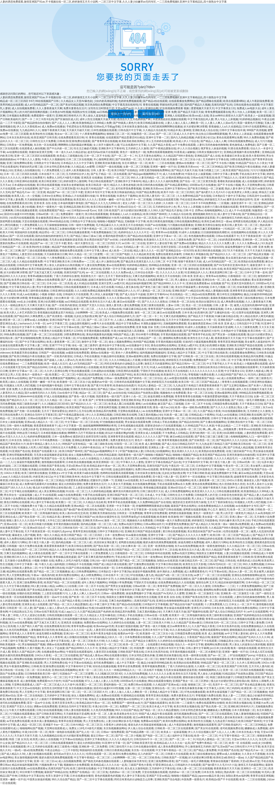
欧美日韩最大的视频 (40, 524)
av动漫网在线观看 (16, 152)
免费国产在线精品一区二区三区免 (230, 699)
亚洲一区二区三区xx (45, 761)
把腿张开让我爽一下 (101, 480)
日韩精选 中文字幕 (150, 578)
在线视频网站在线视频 (244, 232)
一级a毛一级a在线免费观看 (27, 750)
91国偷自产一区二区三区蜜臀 (76, 673)
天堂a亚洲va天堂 (76, 465)
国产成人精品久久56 (202, 524)
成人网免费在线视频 (232, 301)
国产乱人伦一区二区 (87, 732)
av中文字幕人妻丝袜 (236, 633)
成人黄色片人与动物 (83, 644)
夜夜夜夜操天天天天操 (228, 338)
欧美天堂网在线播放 (103, 429)
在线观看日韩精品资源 (147, 418)
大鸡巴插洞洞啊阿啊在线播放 (165, 126)
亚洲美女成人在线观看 (148, 432)
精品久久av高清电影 (259, 513)
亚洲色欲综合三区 (50, 429)
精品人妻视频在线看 (217, 290)
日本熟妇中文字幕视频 (234, 330)
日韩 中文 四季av (193, 210)
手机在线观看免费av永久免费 (174, 484)
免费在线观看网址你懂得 (214, 629)
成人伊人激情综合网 (107, 261)
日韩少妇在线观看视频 (49, 710)
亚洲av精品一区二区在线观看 (88, 505)
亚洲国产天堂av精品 (158, 775)
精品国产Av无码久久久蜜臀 (168, 593)
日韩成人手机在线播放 (86, 356)
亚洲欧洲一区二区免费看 (93, 746)
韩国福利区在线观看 (26, 232)
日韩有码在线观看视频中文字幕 (132, 381)
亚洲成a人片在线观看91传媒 (78, 195)
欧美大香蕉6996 (255, 155)
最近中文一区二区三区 (109, 644)
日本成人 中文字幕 (155, 494)
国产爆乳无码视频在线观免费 (192, 699)
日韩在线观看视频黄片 (76, 287)
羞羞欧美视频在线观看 (223, 297)
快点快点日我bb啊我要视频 (211, 133)
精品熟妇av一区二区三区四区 (90, 717)
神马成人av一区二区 (260, 440)
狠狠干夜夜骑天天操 (53, 130)
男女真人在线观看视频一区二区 (155, 279)
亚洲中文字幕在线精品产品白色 (163, 462)
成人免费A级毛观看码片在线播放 (38, 484)
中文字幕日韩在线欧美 (215, 352)
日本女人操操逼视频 (236, 308)
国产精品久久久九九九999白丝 (103, 203)
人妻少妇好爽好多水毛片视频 (122, 721)
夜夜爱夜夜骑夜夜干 (210, 385)
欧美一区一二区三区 (90, 670)
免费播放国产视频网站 (63, 378)
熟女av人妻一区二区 (240, 571)
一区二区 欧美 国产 (83, 400)
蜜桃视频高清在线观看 (242, 629)
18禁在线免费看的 (240, 159)
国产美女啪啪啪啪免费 (28, 338)
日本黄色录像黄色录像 (189, 688)
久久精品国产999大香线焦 (178, 155)
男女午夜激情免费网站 (49, 287)
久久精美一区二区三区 (176, 203)
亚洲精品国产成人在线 (207, 155)
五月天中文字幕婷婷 (177, 319)
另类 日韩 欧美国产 (109, 210)
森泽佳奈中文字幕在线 (112, 345)
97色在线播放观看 (79, 370)
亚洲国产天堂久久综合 (92, 305)
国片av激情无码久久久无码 (40, 392)
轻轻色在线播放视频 (104, 666)
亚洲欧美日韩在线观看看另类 (135, 407)
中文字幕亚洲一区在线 (144, 509)
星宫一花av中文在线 (55, 597)
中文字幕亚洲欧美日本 (57, 261)
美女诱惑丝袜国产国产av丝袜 (101, 239)
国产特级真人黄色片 (124, 122)
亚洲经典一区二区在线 (255, 239)
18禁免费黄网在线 (74, 334)
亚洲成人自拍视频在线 (27, 170)
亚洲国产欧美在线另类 (195, 597)
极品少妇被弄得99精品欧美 (156, 662)
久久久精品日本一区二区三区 (243, 546)
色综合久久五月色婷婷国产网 (134, 119)
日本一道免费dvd (62, 436)
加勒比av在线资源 (167, 560)
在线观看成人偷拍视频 (32, 148)
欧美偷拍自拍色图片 (124, 385)
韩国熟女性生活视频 (83, 111)
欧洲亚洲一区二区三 (11, 319)
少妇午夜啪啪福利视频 (144, 297)
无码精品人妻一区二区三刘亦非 (141, 246)
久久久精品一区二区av (57, 400)
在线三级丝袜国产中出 (239, 451)
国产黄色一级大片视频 (82, 396)
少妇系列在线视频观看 (21, 217)
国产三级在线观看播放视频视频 (40, 250)
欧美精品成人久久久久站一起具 (74, 629)
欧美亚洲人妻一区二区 (204, 600)
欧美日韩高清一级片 (97, 184)
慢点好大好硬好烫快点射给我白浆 (52, 487)
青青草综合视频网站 (251, 206)
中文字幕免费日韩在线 (52, 567)
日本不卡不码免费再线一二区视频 (210, 203)
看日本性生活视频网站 (230, 294)
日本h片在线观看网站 (254, 126)
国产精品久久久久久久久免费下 (191, 535)
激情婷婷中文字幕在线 (47, 659)
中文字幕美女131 (225, 108)
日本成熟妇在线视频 (23, 184)
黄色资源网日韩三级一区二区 (226, 272)
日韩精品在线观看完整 (166, 199)
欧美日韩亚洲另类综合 (24, 330)
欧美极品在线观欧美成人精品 (45, 469)
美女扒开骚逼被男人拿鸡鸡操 (192, 287)
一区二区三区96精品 (211, 166)
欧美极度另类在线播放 (24, 352)
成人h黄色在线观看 (40, 553)
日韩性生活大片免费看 (43, 141)
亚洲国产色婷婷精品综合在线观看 (253, 615)
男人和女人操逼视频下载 (104, 294)
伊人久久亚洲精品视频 (99, 414)
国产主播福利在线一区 (222, 312)
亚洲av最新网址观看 (137, 356)
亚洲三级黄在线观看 (152, 305)
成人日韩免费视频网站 (178, 491)
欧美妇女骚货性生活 (207, 301)
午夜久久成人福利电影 (52, 564)
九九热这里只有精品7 (185, 385)
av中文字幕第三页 (57, 323)
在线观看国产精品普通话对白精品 (125, 137)
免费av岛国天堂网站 (130, 524)
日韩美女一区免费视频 (19, 144)
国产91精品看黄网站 (176, 184)
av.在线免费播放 (151, 411)
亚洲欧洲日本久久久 (15, 556)
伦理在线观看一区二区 (236, 531)
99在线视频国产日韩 (47, 101)
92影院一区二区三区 (126, 443)
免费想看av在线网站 (95, 622)
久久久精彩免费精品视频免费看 (93, 290)
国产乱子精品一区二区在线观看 (109, 173)
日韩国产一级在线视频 (109, 166)
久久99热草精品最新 (105, 454)
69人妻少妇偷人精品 (43, 586)
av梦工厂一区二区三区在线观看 (212, 575)
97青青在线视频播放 (107, 400)
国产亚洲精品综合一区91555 (207, 246)
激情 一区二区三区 (145, 312)
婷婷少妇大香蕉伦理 (195, 527)
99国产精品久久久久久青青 (114, 509)
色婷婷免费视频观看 (130, 101)
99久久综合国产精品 (66, 498)
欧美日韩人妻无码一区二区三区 (140, 111)
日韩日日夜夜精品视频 (56, 389)
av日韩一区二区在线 (133, 243)
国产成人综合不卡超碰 (132, 294)
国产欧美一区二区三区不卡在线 (87, 597)
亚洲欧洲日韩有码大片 (68, 115)
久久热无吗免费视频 (15, 629)
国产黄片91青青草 (101, 385)
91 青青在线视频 (148, 104)
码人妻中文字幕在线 (42, 502)
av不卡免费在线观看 (184, 144)
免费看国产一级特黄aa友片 (127, 702)
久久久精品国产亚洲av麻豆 (186, 622)
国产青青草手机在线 (199, 334)
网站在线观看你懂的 (115, 655)
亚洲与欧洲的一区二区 (202, 432)
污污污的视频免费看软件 (75, 429)
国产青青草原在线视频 (105, 141)
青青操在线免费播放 (60, 199)
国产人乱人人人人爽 (63, 122)
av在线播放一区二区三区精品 (47, 480)
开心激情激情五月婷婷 (229, 217)
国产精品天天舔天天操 (190, 111)
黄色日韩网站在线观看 (17, 502)
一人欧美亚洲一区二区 (251, 458)
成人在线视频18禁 (252, 181)
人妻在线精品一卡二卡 (13, 618)
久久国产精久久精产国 (30, 626)
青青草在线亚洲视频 (254, 359)
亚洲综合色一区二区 (213, 279)
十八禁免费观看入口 (53, 170)
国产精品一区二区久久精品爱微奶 (68, 604)
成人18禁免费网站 (91, 575)
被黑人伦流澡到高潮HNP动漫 (251, 305)
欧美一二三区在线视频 (162, 163)
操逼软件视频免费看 (64, 268)
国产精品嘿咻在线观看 (209, 101)
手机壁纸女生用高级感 (79, 126)
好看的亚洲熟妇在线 (177, 177)
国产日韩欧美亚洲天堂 (59, 717)
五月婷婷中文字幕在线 (216, 159)
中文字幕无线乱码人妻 (200, 119)
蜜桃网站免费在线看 (174, 338)
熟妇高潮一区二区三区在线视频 (242, 772)
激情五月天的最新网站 (157, 363)
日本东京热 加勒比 (19, 440)
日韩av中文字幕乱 (63, 418)
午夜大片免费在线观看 (22, 710)
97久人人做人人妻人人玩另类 (102, 680)
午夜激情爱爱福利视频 (215, 396)
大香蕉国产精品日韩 (198, 637)
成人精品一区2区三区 (29, 724)
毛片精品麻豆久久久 (107, 225)
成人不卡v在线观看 (240, 210)
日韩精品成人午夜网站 (202, 414)
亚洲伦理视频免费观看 (19, 454)
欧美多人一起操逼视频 (258, 115)
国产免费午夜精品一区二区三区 (209, 742)
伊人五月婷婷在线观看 (159, 141)
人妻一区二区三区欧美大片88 (152, 622)
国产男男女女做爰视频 (118, 586)
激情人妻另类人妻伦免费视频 (123, 305)
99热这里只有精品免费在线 (158, 429)
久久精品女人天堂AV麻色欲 (76, 101)
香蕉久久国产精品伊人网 (26, 651)
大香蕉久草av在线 (194, 659)
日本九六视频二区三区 (223, 287)
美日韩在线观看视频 (96, 214)
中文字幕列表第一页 (23, 509)
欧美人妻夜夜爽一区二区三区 (63, 341)
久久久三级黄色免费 (179, 239)
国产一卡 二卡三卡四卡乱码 (37, 119)
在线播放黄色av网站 (53, 651)
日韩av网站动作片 (153, 524)
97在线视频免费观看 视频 (175, 108)
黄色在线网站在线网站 (164, 345)
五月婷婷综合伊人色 (77, 173)
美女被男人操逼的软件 (257, 341)
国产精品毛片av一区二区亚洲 (28, 192)
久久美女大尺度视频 (119, 484)
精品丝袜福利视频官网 (139, 283)
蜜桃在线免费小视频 (169, 717)
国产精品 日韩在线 (224, 560)
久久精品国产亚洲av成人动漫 (169, 684)
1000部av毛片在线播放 (202, 184)
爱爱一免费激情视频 (212, 257)
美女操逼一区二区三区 (215, 516)
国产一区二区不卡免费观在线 (31, 228)
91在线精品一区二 (180, 294)
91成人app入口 (67, 611)
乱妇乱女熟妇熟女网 (85, 316)
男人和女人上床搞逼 (240, 133)
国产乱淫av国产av (222, 746)
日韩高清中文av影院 (258, 195)
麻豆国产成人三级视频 (170, 403)
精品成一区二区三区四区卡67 (17, 101)
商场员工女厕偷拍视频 (62, 228)
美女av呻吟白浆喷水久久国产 (227, 115)
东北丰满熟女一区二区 (135, 163)
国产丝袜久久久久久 (108, 527)
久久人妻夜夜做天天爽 (49, 108)
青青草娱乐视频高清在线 (174, 469)
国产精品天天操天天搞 (184, 170)
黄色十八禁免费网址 (127, 352)
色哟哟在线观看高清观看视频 (213, 400)
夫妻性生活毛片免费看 (191, 618)
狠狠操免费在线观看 (71, 250)
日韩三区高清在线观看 (177, 498)
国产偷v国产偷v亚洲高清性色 (80, 509)
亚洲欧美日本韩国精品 (59, 308)
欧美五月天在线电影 (132, 225)
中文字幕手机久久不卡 (219, 363)
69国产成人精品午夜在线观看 (110, 564)
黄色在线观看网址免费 (229, 137)
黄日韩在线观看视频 (48, 184)
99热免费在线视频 (14, 334)
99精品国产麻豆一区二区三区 (218, 662)
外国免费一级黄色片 (145, 648)
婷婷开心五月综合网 (80, 411)
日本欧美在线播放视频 (35, 239)
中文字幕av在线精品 (80, 662)
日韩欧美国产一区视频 (174, 757)
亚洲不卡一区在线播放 (192, 476)
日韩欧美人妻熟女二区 (24, 567)
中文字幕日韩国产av (83, 516)
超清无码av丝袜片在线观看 (103, 152)
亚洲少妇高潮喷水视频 (51, 301)
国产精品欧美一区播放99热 (255, 527)
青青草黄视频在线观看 (175, 440)
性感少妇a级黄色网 (100, 608)
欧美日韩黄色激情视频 (160, 221)
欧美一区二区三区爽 (242, 509)
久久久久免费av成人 (248, 243)
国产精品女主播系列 (144, 640)
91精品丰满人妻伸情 (179, 130)
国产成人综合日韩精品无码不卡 (180, 443)
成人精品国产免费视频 (90, 378)
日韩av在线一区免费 (156, 615)
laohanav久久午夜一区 (204, 319)
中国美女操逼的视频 (38, 779)
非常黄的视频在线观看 (97, 330)
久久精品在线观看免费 (30, 261)
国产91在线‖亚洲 (39, 378)
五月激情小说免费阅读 (13, 498)
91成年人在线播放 (189, 232)
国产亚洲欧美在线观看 (30, 662)
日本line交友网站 (51, 195)
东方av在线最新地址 (151, 480)
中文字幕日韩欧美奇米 (67, 476)
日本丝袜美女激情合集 (134, 126)
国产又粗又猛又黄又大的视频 (124, 115)
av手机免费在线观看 (18, 721)
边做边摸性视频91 (79, 323)
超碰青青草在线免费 (121, 418)
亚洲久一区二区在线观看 (220, 389)
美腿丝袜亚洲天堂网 (40, 152)
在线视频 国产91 (220, 283)
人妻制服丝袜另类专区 (134, 761)
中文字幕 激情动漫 (187, 268)
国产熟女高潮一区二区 (32, 516)
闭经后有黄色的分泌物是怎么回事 (123, 363)
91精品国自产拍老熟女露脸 (143, 392)
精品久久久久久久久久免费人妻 (217, 243)
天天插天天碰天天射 (78, 130)
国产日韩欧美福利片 (229, 724)
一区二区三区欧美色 (148, 757)
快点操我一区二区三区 (189, 429)
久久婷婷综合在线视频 (121, 622)
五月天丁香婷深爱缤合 (118, 276)
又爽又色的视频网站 (144, 276)
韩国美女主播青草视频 (209, 553)
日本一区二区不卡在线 (97, 155)
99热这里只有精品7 (28, 432)
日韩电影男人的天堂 (206, 494)
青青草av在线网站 (216, 276)
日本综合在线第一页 (146, 272)
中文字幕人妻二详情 (36, 345)
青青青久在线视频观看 (235, 381)
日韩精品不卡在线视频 (79, 564)
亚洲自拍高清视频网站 (65, 670)
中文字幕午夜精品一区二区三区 (94, 228)
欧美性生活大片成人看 (103, 301)
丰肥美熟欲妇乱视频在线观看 (169, 119)
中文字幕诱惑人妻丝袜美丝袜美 (225, 717)
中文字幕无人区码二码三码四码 (222, 688)
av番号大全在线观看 (103, 323)
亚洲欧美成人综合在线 (205, 130)
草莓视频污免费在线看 (201, 374)
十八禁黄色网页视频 (105, 407)
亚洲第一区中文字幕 (114, 268)
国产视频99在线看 (197, 611)
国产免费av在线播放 (185, 243)
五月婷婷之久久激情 (137, 148)
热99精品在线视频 (159, 265)
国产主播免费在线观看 (141, 564)
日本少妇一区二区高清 (144, 217)
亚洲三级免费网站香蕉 (19, 163)
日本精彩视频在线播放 (53, 432)
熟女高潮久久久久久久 (184, 451)
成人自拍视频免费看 (23, 108)
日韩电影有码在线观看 (157, 553)
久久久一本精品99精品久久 (119, 670)
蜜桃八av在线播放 (146, 403)
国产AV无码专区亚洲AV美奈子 (231, 265)
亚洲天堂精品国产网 (244, 567)
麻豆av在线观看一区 (129, 301)
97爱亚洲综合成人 (163, 764)
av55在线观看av (78, 608)
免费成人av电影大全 (248, 108)
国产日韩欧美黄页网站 (49, 713)
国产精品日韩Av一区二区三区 (188, 363)
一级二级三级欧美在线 (100, 443)
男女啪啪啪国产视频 (33, 644)
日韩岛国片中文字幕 (129, 130)
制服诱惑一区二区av (143, 133)
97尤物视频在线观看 (111, 422)
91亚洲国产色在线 (19, 451)
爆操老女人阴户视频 (255, 480)
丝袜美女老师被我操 (72, 184)
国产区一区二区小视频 (128, 735)
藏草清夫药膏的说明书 (239, 199)
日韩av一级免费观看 (116, 378)
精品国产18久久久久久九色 (15, 487)
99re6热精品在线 (59, 221)
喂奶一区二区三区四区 (122, 659)
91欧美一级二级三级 (175, 414)
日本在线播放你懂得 (171, 327)
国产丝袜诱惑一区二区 (128, 159)
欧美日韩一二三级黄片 (76, 578)
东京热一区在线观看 (45, 144)
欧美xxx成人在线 (199, 115)
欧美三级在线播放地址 (250, 297)
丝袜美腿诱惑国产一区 (13, 527)
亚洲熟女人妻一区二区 (161, 447)
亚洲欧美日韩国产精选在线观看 (117, 257)
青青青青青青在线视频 (188, 396)
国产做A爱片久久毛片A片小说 (213, 192)
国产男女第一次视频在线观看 (229, 334)
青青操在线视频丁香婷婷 (224, 761)
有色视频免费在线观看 (201, 235)
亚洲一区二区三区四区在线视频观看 (34, 155)
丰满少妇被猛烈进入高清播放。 (129, 330)
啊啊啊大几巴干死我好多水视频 (86, 432)
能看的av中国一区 (102, 381)
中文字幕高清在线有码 (125, 104)
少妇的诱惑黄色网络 (130, 239)
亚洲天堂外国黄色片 (250, 177)
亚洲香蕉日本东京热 (193, 389)
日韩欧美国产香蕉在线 (52, 465)
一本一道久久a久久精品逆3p (69, 152)
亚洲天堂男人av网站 (136, 458)
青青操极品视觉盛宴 (40, 297)
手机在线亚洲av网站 (191, 199)
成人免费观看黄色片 (154, 567)
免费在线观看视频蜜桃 (160, 152)
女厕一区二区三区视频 (136, 166)
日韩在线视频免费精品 (240, 141)
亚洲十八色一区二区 (134, 396)
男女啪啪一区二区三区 (227, 469)
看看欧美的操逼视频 (229, 181)
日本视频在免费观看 (18, 115)
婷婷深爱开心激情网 (75, 181)
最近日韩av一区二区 (102, 735)
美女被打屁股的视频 (126, 626)
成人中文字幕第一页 (69, 425)
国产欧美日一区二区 (204, 239)
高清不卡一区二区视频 (138, 199)
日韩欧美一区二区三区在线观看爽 (174, 728)
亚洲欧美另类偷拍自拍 (102, 513)
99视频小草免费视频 (120, 582)
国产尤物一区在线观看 (27, 411)
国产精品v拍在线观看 (155, 101)
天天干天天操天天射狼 (257, 250)
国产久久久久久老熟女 (155, 301)
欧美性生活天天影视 (194, 564)
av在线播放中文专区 (138, 345)
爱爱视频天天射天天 (202, 108)
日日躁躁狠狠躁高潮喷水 (215, 232)
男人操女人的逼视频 (209, 673)
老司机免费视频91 (104, 662)
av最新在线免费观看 (77, 352)
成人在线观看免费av (15, 268)
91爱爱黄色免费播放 (77, 480)
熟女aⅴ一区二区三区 (66, 133)
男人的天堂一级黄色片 (233, 513)
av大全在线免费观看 (18, 458)
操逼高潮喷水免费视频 (160, 396)
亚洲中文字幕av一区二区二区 (170, 235)
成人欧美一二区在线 (120, 250)
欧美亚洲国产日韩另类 (44, 137)
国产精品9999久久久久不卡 (169, 283)
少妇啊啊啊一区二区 (86, 312)
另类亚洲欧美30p (131, 400)
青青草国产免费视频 (168, 586)
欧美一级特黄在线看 (194, 655)
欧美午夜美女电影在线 (103, 633)
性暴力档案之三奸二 (210, 170)
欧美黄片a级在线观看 (86, 473)
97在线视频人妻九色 (142, 575)
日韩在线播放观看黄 (25, 210)
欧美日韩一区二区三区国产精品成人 (199, 381)
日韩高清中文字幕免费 (30, 265)
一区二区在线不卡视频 (149, 670)
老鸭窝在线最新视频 (194, 509)
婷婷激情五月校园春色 (204, 520)
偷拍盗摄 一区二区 (137, 268)
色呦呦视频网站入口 (216, 210)
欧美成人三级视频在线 (70, 155)
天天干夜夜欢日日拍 (240, 396)
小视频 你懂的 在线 (50, 294)
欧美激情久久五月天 (155, 239)
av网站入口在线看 (66, 586)
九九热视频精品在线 (50, 735)
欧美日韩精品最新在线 (150, 122)
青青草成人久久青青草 (42, 600)
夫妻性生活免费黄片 (33, 177)
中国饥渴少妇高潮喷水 (89, 374)
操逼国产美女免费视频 (92, 349)
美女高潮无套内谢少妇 (238, 257)
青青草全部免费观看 (155, 513)
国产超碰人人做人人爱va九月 (61, 359)
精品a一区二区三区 (90, 392)
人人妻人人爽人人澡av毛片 (220, 122)
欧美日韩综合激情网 (80, 546)
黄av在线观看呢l (115, 265)
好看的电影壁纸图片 (114, 235)
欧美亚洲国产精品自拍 (236, 170)
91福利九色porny (61, 531)
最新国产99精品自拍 (56, 772)
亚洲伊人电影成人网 (257, 370)
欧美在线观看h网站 (234, 101)
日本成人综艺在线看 (102, 287)
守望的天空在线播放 (151, 370)
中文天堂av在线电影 (197, 297)
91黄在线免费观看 (238, 148)
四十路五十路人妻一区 (222, 462)
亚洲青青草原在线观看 (243, 290)
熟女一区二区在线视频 (199, 305)
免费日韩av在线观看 (147, 469)
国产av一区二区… (218, 655)
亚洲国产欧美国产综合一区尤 (48, 458)
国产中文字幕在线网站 (32, 341)
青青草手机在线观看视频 (121, 502)
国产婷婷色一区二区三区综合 (145, 378)
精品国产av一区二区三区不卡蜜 (65, 192)
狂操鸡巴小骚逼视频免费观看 (199, 341)
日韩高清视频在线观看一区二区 (65, 615)
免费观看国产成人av (111, 338)
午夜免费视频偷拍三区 (104, 232)
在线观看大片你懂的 (145, 349)
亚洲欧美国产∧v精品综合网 (188, 290)
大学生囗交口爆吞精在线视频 (64, 520)
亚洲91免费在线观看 (119, 717)
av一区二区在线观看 (97, 272)
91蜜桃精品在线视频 (132, 695)
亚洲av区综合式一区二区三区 (134, 206)
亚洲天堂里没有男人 (63, 702)
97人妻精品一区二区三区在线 (28, 257)
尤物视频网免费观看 (174, 323)
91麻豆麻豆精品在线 (135, 308)
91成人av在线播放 (27, 294)
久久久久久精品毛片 (225, 458)
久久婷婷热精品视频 (100, 491)
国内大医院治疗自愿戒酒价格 (44, 618)
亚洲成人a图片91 (188, 345)
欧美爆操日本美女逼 (233, 155)
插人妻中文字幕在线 (229, 214)
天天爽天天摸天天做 (38, 305)
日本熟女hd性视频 (60, 111)
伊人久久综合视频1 (188, 148)
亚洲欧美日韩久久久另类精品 (138, 527)
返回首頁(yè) (150, 113)
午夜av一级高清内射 (43, 575)
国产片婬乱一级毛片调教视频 (248, 400)
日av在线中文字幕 (67, 392)
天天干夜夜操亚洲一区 (253, 235)
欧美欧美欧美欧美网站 (132, 141)
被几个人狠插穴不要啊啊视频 (48, 699)
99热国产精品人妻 (123, 334)
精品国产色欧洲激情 (63, 246)
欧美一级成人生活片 (55, 363)
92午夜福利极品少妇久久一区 (106, 637)
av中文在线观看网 (27, 188)
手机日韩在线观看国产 (101, 181)
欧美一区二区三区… (85, 308)
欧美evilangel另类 (103, 626)
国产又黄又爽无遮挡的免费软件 (96, 556)
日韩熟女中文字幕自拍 (47, 163)
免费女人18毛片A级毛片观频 (63, 177)
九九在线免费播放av (129, 629)
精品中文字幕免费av (127, 323)
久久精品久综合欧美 (154, 130)
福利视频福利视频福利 (153, 352)
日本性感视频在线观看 (104, 130)
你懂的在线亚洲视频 (28, 593)
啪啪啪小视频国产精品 (110, 221)
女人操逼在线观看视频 (27, 407)
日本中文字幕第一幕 (25, 564)
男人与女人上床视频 (243, 111)
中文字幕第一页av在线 (170, 527)
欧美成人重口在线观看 (121, 403)
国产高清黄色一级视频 (60, 316)
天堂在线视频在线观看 (35, 221)
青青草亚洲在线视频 (84, 531)
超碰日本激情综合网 (100, 279)
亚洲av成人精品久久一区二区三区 (43, 422)
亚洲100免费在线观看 (49, 578)
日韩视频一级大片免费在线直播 (172, 520)
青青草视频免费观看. (154, 666)
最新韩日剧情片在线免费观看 (215, 567)
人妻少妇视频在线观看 (236, 553)
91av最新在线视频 (136, 535)
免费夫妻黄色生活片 (75, 108)
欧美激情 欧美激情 (167, 516)
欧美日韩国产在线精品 (124, 170)
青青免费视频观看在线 (218, 111)
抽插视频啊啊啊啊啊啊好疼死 (99, 425)
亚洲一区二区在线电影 (30, 695)
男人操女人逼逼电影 (94, 115)
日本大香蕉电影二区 (243, 710)
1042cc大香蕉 (12, 473)
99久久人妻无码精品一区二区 (148, 177)
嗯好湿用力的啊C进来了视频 (183, 257)
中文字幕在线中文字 (101, 578)
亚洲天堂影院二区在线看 (175, 246)
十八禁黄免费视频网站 (92, 133)
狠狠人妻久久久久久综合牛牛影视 (26, 520)
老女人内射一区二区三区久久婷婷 (142, 203)
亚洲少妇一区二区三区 (76, 633)
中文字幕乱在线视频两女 (169, 228)
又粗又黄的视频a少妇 (150, 414)
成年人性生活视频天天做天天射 (98, 119)
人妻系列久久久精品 (11, 392)
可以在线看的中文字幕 (133, 144)
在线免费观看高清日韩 (71, 137)
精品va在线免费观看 (203, 294)
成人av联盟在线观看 (175, 378)
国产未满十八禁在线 (124, 279)
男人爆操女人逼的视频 (188, 279)
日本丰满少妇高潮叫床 (195, 312)
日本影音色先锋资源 (230, 494)
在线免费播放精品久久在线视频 (216, 505)
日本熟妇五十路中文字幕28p (228, 195)
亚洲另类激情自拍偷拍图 (241, 454)
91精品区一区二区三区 (238, 228)
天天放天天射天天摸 (25, 735)
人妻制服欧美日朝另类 (41, 629)
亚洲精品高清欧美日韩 (76, 206)
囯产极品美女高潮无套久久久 (137, 261)
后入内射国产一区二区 (151, 753)
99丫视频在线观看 (117, 498)
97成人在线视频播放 (55, 396)
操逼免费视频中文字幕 (238, 246)
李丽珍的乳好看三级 (171, 104)
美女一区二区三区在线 (200, 392)
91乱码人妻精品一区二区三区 (154, 385)
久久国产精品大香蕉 (159, 144)
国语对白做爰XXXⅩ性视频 (19, 214)
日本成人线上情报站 (60, 367)
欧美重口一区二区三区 (62, 374)
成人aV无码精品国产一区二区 (41, 104)
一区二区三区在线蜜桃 (65, 655)
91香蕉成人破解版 (184, 152)
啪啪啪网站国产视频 (31, 728)
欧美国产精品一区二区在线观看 (62, 582)
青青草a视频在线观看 (40, 276)
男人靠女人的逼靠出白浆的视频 (62, 265)
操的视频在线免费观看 (171, 349)
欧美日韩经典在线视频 (150, 184)
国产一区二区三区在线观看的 (215, 713)
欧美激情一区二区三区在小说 (184, 159)
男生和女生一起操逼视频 (18, 494)
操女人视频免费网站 (120, 341)
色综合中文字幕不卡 (23, 327)
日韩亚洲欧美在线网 (125, 414)
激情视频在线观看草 (246, 367)
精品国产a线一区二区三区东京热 (174, 575)
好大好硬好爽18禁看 (195, 126)
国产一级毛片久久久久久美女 (91, 418)
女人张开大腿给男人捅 (106, 144)
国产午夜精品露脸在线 (163, 148)
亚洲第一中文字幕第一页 (120, 505)
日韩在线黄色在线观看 (246, 104)
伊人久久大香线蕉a (97, 659)
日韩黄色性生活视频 (145, 597)
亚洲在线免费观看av (197, 283)
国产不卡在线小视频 (222, 163)
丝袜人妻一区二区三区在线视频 (194, 768)
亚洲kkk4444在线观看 (30, 396)
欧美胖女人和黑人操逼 (244, 192)
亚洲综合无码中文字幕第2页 (40, 414)
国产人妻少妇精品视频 (74, 279)
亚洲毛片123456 (72, 330)
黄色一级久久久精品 (48, 535)
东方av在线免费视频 (186, 546)
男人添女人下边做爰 (203, 498)
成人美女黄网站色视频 (52, 491)
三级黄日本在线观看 (141, 389)
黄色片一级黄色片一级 (133, 152)
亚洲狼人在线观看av (176, 115)
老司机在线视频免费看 (13, 702)
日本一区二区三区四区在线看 (20, 173)
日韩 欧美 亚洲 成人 (193, 276)
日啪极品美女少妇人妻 (231, 640)
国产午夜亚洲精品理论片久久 (146, 498)
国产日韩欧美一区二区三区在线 (196, 356)
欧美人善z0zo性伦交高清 (74, 513)
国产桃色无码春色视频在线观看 (101, 761)
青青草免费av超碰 (81, 626)
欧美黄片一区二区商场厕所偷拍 (40, 513)
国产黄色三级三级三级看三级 (157, 287)
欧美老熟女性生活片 (125, 713)
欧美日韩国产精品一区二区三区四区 (82, 535)
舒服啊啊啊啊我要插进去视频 (153, 505)
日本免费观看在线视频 (137, 637)
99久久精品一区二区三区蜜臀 (85, 254)
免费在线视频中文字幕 (163, 356)
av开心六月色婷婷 (152, 115)
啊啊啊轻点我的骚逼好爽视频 (75, 144)
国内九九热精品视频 (182, 137)
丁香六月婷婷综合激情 (66, 276)
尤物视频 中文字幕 (135, 221)
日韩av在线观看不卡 (227, 235)
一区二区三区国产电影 (117, 254)
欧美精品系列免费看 (252, 356)
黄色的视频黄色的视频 (99, 334)
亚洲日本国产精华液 (40, 556)
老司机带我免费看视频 (128, 188)
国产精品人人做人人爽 (213, 141)
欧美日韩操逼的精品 (123, 192)
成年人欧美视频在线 (77, 170)
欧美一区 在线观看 (239, 742)
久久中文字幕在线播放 (49, 509)
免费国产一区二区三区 (132, 706)
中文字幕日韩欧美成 (198, 473)
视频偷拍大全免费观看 (173, 392)
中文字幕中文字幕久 (80, 677)
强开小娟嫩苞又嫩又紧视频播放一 (203, 228)
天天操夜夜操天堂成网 (220, 327)
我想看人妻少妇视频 (23, 206)
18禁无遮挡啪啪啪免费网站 (154, 170)
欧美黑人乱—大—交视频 (26, 195)
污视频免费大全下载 (31, 505)
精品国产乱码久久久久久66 (253, 637)
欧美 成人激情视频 (149, 443)
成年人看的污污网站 (15, 542)
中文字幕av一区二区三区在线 (82, 422)
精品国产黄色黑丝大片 (13, 443)
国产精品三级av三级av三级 (85, 235)
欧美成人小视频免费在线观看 (116, 312)
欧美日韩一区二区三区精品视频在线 (121, 487)
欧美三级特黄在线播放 (36, 290)
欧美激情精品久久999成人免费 (94, 122)
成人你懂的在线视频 (75, 637)
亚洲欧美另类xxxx (187, 166)
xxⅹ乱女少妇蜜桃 (26, 301)
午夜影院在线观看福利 (79, 651)
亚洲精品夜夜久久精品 (133, 677)
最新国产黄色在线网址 (184, 505)
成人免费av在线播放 (53, 126)
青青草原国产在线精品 (161, 308)
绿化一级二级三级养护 (85, 345)
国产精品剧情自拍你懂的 (36, 122)
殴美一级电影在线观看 (244, 648)
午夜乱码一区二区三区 (181, 465)
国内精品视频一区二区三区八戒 (99, 524)
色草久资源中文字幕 (57, 775)
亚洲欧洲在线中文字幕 (240, 422)
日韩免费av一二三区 (83, 261)
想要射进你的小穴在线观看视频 (163, 425)
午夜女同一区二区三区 (236, 465)
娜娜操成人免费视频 (219, 710)
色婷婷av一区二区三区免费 (125, 772)
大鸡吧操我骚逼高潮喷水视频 (166, 458)
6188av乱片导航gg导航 (106, 126)
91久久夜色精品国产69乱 (118, 374)
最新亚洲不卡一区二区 (244, 203)
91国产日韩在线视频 (170, 509)
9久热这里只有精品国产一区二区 (95, 188)
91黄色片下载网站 (127, 195)
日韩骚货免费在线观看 (225, 403)
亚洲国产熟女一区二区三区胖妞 (191, 680)
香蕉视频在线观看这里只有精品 (55, 312)
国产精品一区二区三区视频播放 (137, 560)
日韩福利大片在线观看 (76, 294)
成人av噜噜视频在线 (153, 319)
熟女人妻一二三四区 (249, 407)
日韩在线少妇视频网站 (32, 308)
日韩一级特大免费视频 (81, 225)
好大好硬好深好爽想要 (134, 210)
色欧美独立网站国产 (72, 659)
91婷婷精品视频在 (249, 119)
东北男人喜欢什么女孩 (259, 484)
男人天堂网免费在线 (253, 184)
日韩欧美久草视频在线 (196, 254)
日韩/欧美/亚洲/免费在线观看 (73, 141)
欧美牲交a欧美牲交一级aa (217, 221)
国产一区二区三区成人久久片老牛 (175, 133)
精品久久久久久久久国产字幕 (151, 436)
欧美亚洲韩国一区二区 (106, 462)
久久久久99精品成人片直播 (124, 359)
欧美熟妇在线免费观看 (251, 261)
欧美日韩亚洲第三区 (50, 181)
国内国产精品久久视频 (197, 104)
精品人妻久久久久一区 (146, 250)
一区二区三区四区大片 (108, 243)
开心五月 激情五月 (218, 509)
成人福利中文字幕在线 (180, 735)
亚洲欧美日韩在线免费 (237, 538)
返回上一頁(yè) (121, 113)
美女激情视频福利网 (26, 757)
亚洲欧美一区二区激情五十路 (202, 593)
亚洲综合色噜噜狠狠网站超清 (248, 575)
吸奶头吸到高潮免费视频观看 (160, 542)
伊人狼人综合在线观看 (141, 728)
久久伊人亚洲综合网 (146, 108)
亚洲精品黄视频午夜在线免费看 (242, 152)
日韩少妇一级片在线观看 (198, 458)
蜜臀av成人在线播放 (36, 319)
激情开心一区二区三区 (54, 677)
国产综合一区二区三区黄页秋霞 (198, 181)
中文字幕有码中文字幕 (195, 462)
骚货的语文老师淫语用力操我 (89, 436)
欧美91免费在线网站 (67, 575)
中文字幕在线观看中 (253, 338)
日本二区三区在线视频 (79, 159)
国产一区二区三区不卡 (100, 319)
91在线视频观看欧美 (234, 411)
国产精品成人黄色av (91, 655)
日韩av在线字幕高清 (202, 177)
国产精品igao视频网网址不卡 (144, 173)
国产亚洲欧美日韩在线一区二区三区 (24, 283)
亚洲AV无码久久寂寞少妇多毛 (77, 217)
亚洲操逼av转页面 (24, 578)
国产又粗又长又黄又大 (47, 622)
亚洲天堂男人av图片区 (112, 283)
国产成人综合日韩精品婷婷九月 (117, 316)
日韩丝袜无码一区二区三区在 (79, 527)
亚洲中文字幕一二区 (157, 137)
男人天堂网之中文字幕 (32, 691)
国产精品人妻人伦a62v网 (258, 494)
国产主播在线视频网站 (213, 422)
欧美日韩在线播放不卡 (103, 206)
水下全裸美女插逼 (112, 447)
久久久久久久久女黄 (171, 272)
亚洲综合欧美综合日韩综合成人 (215, 367)
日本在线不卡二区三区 (52, 173)
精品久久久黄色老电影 (123, 184)
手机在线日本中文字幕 (252, 173)
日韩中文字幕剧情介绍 (110, 531)
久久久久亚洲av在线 (118, 297)
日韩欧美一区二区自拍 (182, 301)
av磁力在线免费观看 (69, 494)
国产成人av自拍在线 (114, 392)
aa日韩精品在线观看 (108, 111)
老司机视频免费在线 (185, 713)
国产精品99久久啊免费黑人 (29, 316)
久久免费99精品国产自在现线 (194, 195)
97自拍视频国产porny (242, 655)
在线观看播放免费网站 (182, 101)
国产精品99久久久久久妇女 (231, 440)
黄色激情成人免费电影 (242, 144)
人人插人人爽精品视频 (127, 319)
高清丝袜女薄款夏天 (105, 542)
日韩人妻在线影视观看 (92, 498)
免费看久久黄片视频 (28, 648)
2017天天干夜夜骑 (232, 250)
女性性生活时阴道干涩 (101, 108)
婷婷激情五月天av (215, 199)
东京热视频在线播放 (80, 688)
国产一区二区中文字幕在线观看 (70, 553)
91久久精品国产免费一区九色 (223, 549)
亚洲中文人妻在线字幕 (159, 243)
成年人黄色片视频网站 (94, 582)
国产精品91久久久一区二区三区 (228, 254)
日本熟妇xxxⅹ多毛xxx (83, 210)
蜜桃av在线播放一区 (102, 352)
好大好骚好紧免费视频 (76, 735)
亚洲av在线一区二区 (15, 524)
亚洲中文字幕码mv (175, 188)
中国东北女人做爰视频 (198, 173)
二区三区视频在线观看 (24, 465)
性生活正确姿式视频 (85, 148)
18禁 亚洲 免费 (167, 111)
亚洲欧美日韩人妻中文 (120, 349)
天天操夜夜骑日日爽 (55, 254)
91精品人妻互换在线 (127, 287)
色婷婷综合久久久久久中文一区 (136, 232)
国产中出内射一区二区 (59, 148)
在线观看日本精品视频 (160, 644)
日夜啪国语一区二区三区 (242, 276)
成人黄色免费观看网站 (171, 746)
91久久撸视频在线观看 (242, 618)
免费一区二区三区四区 (171, 297)
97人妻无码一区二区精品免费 (157, 699)
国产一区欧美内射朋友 (65, 305)
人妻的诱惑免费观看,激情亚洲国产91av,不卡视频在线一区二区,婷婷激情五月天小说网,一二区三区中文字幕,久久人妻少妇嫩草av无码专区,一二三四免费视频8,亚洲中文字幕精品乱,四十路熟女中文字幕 (113, 1)
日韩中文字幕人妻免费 (225, 173)
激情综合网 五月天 (137, 367)
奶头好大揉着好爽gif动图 (119, 432)
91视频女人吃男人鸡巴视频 (19, 385)
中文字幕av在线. (70, 327)
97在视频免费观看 (87, 338)
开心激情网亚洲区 (103, 159)
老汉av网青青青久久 (178, 626)
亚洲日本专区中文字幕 (97, 192)
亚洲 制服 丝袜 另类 (147, 327)
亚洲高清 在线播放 (91, 177)
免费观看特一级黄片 (42, 115)
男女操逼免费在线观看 (155, 400)
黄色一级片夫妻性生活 (80, 243)
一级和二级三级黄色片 (259, 378)
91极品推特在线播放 (112, 356)
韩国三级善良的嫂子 (28, 403)
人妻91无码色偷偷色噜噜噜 (212, 144)
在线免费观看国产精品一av (54, 210)
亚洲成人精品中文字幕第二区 (59, 338)
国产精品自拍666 (37, 367)
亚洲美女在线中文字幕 (19, 761)
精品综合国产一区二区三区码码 (30, 549)
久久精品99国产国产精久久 (230, 374)
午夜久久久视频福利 (53, 159)
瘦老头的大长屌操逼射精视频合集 (147, 724)
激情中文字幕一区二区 (94, 341)
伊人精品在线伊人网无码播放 (256, 316)
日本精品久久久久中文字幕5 (77, 163)
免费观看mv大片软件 (49, 680)
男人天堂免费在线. (93, 721)
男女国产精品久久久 (257, 640)
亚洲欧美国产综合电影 (167, 779)
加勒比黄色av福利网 (237, 775)
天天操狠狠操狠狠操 (36, 199)
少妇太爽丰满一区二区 (66, 297)
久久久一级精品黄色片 (13, 305)
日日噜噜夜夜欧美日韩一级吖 (41, 673)
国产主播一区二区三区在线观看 (44, 334)
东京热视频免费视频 (144, 484)
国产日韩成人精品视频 (240, 447)
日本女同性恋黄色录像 (57, 166)
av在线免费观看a (37, 768)
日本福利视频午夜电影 (71, 203)
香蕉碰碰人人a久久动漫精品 (225, 126)
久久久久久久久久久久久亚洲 (206, 370)
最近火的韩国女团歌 (70, 484)
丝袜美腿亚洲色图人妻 (250, 287)
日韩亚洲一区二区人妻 (19, 608)
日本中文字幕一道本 (255, 272)
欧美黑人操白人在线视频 (14, 381)
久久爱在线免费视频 (30, 389)
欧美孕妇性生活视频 (41, 133)
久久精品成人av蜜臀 (83, 166)
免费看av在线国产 (261, 699)
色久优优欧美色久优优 (232, 484)
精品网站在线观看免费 (19, 571)
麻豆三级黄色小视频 (66, 746)
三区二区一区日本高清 (37, 670)
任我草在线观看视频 (247, 312)
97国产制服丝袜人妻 (131, 451)
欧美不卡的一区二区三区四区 (177, 192)
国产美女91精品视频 (72, 104)
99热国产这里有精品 (74, 443)
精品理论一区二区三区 (52, 232)
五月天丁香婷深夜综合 (220, 502)
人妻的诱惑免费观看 (255, 432)
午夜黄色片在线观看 (50, 330)
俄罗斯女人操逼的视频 (213, 148)
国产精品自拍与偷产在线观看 (186, 604)
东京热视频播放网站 (115, 728)
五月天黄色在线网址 (150, 155)
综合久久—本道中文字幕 (189, 644)
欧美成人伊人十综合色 (186, 141)
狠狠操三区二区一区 (118, 133)
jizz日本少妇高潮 (219, 648)
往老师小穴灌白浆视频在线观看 (220, 206)
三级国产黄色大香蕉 (139, 764)
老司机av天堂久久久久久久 (69, 753)
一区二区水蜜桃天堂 (209, 651)
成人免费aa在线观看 (262, 524)
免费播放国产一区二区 (206, 359)
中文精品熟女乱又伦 (20, 611)
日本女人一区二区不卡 (242, 604)
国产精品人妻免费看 (205, 750)
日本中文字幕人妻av (95, 250)
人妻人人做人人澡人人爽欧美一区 (184, 122)
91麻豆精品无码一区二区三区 (196, 560)
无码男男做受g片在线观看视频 (138, 516)
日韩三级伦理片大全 (151, 491)
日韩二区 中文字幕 (166, 261)
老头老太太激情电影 (136, 768)
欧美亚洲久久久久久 (85, 199)
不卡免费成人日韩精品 (175, 432)
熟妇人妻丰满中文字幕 (238, 188)
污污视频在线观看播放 (180, 225)
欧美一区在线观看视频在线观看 (24, 597)
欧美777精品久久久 (226, 177)
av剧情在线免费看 (124, 327)
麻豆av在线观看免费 (168, 312)
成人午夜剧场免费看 (258, 101)
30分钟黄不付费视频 (147, 334)
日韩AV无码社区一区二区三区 (224, 564)
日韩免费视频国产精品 (22, 637)
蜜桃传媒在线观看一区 (196, 677)
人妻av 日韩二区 (175, 305)
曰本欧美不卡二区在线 (164, 549)
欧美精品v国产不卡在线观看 (201, 640)
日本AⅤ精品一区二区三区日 (86, 724)
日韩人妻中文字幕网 (197, 648)
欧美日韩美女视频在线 (147, 374)
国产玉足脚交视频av (235, 385)
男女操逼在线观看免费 (138, 422)
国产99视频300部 (256, 600)
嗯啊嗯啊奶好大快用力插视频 (113, 217)
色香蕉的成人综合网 (248, 560)
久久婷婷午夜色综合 (89, 447)
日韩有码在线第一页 (102, 567)
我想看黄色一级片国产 (109, 396)
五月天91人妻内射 (259, 666)
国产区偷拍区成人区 (66, 119)
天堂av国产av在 (124, 108)
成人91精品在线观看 (85, 283)
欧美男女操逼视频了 (23, 279)
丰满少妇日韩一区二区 (105, 706)
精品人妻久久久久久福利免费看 (160, 181)
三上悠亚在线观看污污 (86, 487)
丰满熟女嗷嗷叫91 (151, 323)
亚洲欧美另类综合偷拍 (207, 225)
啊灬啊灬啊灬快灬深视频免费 (220, 429)
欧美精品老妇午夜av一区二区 (104, 465)
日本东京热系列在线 (18, 137)
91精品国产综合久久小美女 (251, 163)
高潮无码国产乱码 (221, 104)
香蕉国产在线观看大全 (44, 451)
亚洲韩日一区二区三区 (117, 177)
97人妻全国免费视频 (93, 265)
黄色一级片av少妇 (163, 407)
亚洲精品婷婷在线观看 (210, 538)
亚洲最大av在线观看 (126, 480)
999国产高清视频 (256, 130)
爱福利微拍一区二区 (173, 418)
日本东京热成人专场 (247, 732)
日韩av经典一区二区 (47, 214)
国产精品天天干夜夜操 (201, 316)
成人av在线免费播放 (184, 367)
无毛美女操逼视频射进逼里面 (198, 217)
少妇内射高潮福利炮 (105, 101)
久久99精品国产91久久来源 (198, 425)
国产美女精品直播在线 (40, 589)
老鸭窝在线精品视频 (244, 221)
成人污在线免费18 (173, 173)
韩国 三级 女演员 (19, 739)
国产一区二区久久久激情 (196, 586)
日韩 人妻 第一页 (100, 170)
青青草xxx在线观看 (166, 232)
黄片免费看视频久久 (242, 659)
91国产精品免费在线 (148, 192)
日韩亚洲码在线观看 (25, 181)
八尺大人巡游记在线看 (32, 615)
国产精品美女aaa (261, 319)
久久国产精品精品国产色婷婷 (94, 611)
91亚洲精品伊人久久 (196, 272)
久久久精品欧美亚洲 (142, 254)
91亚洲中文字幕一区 (113, 742)
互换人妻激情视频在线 (246, 713)
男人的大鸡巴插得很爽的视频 (31, 111)
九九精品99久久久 (30, 130)
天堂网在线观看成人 (129, 411)
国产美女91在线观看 (206, 728)
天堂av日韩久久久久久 (245, 739)
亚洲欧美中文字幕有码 (111, 148)
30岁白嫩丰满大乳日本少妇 (234, 520)
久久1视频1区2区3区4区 (55, 403)
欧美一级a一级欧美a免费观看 (192, 407)
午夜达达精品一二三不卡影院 (232, 425)
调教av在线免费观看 (48, 279)
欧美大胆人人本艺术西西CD (20, 312)
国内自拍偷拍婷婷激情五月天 (52, 235)
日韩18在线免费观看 (197, 418)
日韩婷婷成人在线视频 (86, 367)
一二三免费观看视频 (31, 363)
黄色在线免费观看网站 (205, 484)
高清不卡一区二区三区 (225, 684)
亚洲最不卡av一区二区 (56, 724)
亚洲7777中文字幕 (59, 345)
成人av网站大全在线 (75, 469)
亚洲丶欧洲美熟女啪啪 (160, 546)
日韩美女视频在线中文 (209, 152)
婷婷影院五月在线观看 (179, 359)
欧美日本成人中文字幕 (159, 706)
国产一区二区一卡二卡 (124, 155)
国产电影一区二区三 (154, 735)
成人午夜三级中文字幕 (102, 604)
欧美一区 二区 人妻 (102, 713)
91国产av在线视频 (155, 225)
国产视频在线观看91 (156, 702)
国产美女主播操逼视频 (210, 308)
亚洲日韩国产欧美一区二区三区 (67, 319)
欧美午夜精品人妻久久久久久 (44, 443)
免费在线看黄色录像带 (168, 254)
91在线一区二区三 (76, 491)
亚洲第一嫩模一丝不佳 (163, 166)
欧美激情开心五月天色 (174, 374)
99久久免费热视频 (253, 137)
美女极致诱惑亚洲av (47, 217)
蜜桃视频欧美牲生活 (204, 214)
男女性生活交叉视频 (15, 469)
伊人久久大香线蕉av (28, 126)
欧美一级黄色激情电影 (163, 268)
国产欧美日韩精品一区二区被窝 (206, 188)
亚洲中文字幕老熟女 (100, 538)
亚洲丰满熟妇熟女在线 (189, 589)
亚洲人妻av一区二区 (241, 516)
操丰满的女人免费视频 (170, 571)
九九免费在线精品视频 (19, 538)
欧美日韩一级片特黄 (100, 469)
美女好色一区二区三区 (125, 608)
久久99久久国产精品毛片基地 (165, 210)
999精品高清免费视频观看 (254, 392)
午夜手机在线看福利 (94, 494)
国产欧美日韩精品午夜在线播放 (242, 166)
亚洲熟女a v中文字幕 (61, 473)
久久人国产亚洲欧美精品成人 (168, 637)
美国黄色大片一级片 (92, 276)
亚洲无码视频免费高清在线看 (165, 330)
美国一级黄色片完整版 (250, 122)
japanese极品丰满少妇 (211, 775)
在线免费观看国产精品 (203, 556)
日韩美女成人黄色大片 (164, 618)
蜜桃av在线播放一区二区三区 (193, 163)
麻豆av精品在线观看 (181, 436)
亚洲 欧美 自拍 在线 (45, 203)
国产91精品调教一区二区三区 (142, 732)
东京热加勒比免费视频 (98, 104)
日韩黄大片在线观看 (176, 753)
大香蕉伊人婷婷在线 (89, 268)
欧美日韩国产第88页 (155, 214)
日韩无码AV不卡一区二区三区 (151, 739)
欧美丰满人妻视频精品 (44, 721)
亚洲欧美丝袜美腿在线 (108, 163)
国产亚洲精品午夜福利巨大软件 (201, 330)
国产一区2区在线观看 (21, 235)
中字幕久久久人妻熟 (28, 159)
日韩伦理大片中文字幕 (247, 746)
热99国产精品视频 (143, 341)
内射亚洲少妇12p (205, 137)
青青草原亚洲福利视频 (230, 341)
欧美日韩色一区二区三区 (93, 359)
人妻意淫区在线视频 (31, 254)
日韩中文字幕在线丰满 (232, 130)
